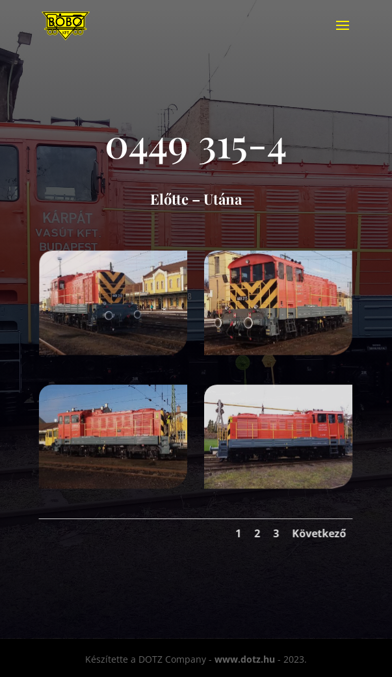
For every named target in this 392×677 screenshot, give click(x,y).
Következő (320, 531)
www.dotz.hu (245, 659)
